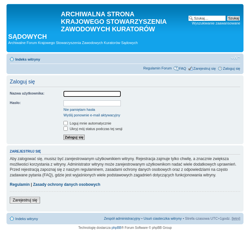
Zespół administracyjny (122, 218)
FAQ (182, 68)
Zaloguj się (231, 68)
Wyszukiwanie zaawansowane (216, 23)
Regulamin (20, 184)
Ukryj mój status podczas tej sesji (92, 129)
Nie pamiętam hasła (79, 109)
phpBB (116, 228)
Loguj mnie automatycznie (87, 123)
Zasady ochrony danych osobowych (66, 184)
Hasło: (15, 103)
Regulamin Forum (157, 68)
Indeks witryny (27, 59)
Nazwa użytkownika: (27, 93)
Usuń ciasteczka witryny (163, 218)
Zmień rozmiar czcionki (235, 58)
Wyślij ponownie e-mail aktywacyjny (91, 115)
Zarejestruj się (204, 68)
